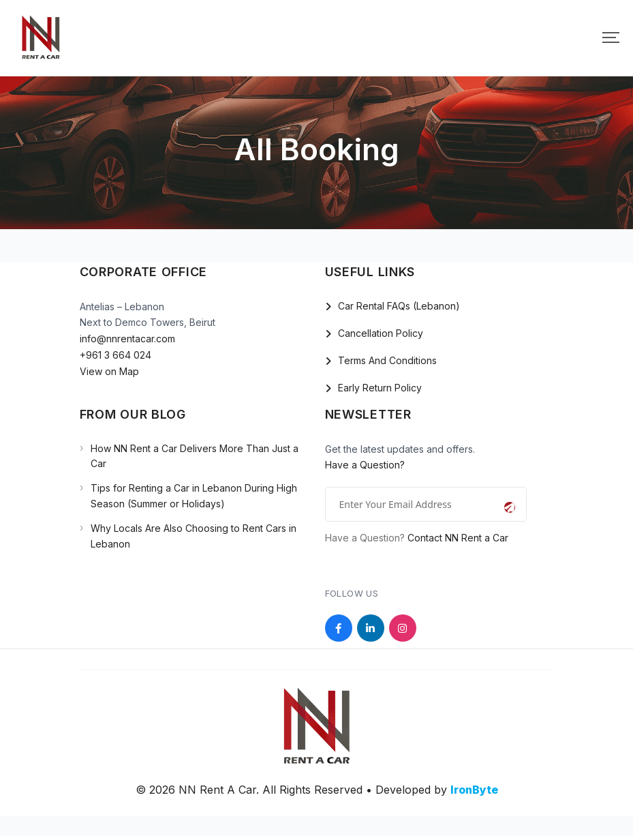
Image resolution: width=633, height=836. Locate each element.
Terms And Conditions (387, 360)
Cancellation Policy (380, 333)
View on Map (109, 371)
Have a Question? (365, 465)
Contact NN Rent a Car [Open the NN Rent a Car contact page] (457, 537)
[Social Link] (338, 628)
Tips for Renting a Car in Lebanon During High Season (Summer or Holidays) (194, 495)
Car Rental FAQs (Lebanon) (399, 306)
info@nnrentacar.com (127, 338)
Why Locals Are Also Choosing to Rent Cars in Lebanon (193, 535)
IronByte (474, 789)
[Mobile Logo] (41, 38)
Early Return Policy (380, 387)
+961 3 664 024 (115, 355)
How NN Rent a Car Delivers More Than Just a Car (194, 456)
